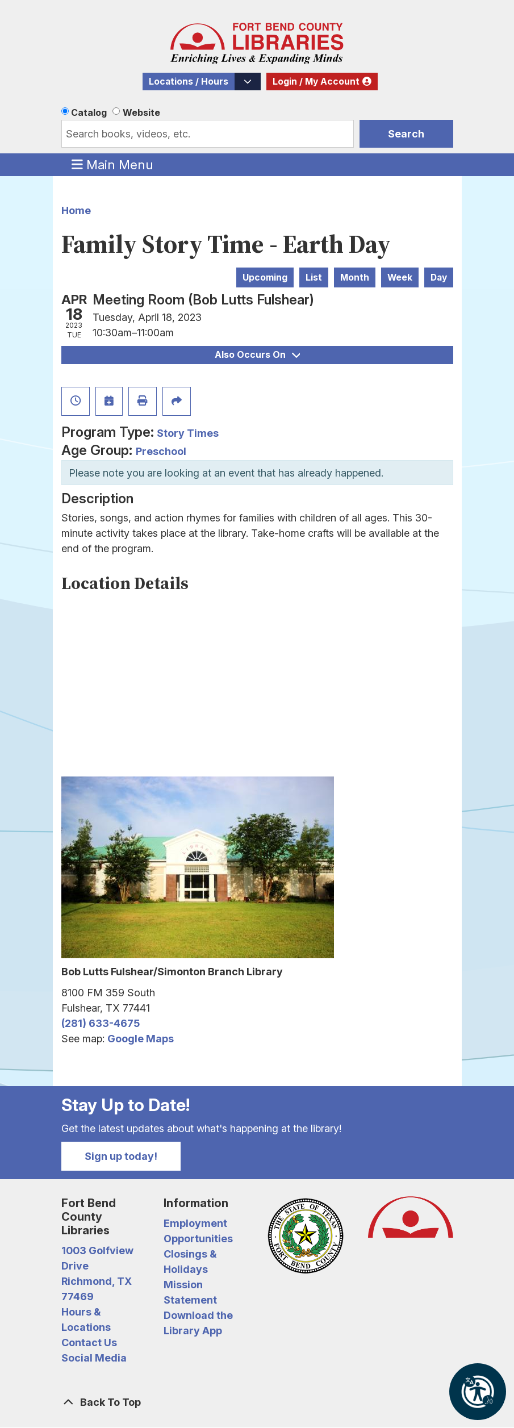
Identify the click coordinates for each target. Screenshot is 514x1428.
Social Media (94, 1358)
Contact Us (89, 1342)
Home (76, 210)
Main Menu (112, 164)
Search (406, 134)
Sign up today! (121, 1156)
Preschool (161, 451)
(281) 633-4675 (100, 1023)
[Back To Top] (257, 1402)
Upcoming (265, 277)
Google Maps (140, 1039)
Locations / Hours (188, 81)
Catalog (89, 112)
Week (399, 277)
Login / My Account (316, 81)
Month (354, 277)
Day (439, 277)
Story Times (188, 433)
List (314, 277)
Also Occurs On (257, 354)
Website (141, 112)
